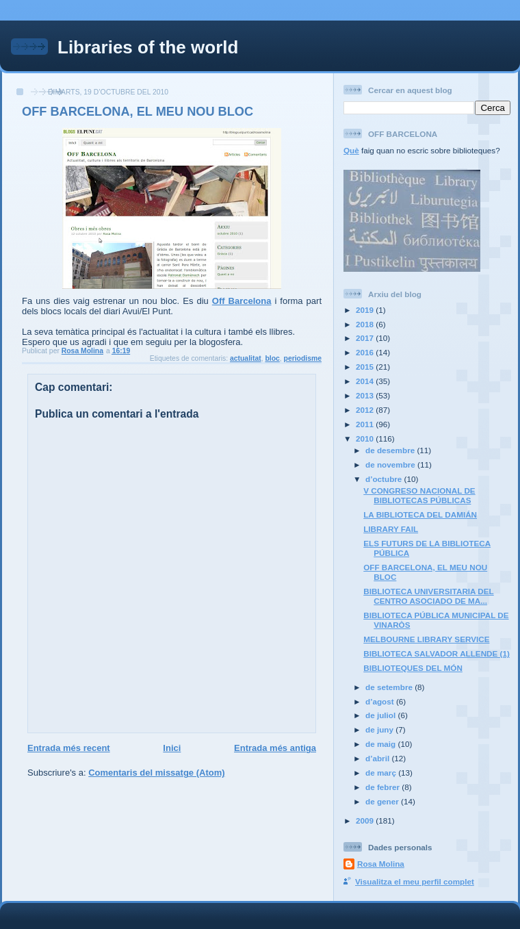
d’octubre (384, 478)
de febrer (383, 786)
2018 (366, 324)
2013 (366, 395)
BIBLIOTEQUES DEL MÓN (413, 667)
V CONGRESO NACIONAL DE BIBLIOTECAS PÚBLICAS (419, 495)
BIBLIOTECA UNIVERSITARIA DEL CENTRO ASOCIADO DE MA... (428, 596)
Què (351, 150)
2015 (366, 366)
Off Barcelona (242, 301)
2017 (366, 337)
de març (381, 772)
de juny (380, 729)
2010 (366, 438)
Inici (172, 748)
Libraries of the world (147, 47)
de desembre (391, 450)
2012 (366, 409)
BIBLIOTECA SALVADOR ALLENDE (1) (436, 653)
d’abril (378, 758)
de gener (383, 801)
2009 (366, 820)
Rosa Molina (380, 863)
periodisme (303, 358)
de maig (381, 743)
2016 (366, 352)
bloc (272, 358)
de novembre (391, 464)
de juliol (381, 715)
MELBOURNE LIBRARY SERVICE (426, 639)
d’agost (380, 701)
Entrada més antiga (275, 748)
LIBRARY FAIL (390, 528)
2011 (366, 424)
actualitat (245, 358)
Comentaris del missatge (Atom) (156, 772)
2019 (366, 309)
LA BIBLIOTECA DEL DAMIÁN (420, 514)
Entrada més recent (68, 748)
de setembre (390, 687)
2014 (366, 381)
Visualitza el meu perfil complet (414, 881)
